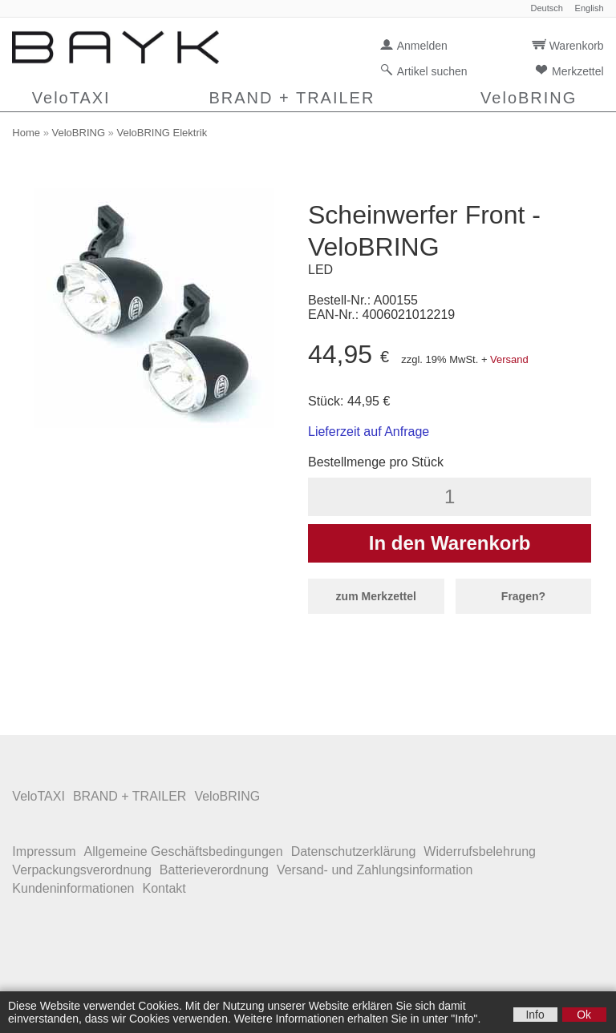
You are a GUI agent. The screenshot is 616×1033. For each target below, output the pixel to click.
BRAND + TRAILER (292, 98)
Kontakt (163, 888)
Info (534, 1014)
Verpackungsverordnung (81, 870)
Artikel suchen (432, 71)
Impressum (43, 851)
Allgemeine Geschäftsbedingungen (182, 851)
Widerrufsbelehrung (480, 851)
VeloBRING (528, 98)
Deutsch (546, 8)
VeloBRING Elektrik (161, 133)
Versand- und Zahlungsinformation (375, 870)
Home (26, 133)
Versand (509, 359)
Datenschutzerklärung (353, 851)
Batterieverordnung (214, 870)
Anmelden (422, 45)
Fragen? (523, 596)
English (589, 8)
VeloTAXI (71, 98)
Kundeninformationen (73, 888)
